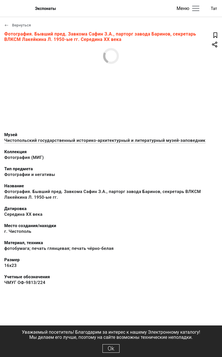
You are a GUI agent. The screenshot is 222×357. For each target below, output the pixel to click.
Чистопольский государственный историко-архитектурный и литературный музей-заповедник (105, 140)
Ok (111, 348)
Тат (214, 8)
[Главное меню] (195, 8)
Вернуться (17, 25)
